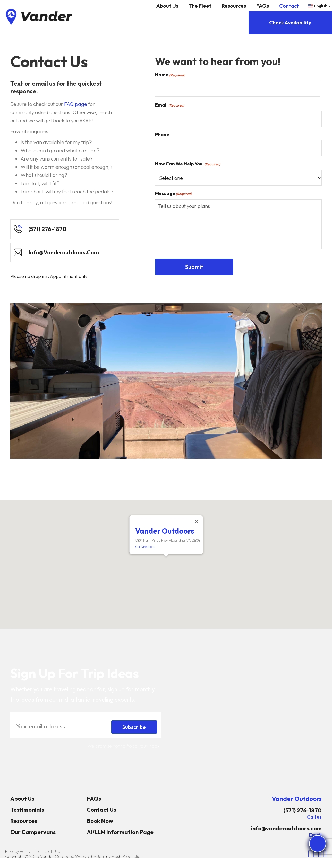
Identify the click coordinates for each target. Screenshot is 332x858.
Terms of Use (48, 851)
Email (169, 105)
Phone (162, 134)
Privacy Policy (17, 851)
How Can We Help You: (187, 164)
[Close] (196, 521)
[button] (166, 561)
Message (173, 193)
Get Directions (145, 547)
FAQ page (75, 104)
